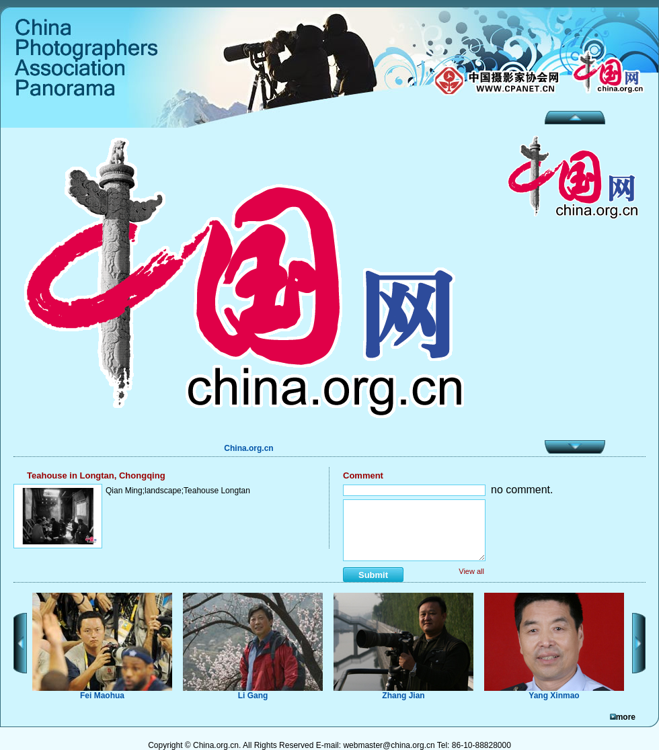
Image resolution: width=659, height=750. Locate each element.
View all (471, 571)
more (625, 717)
